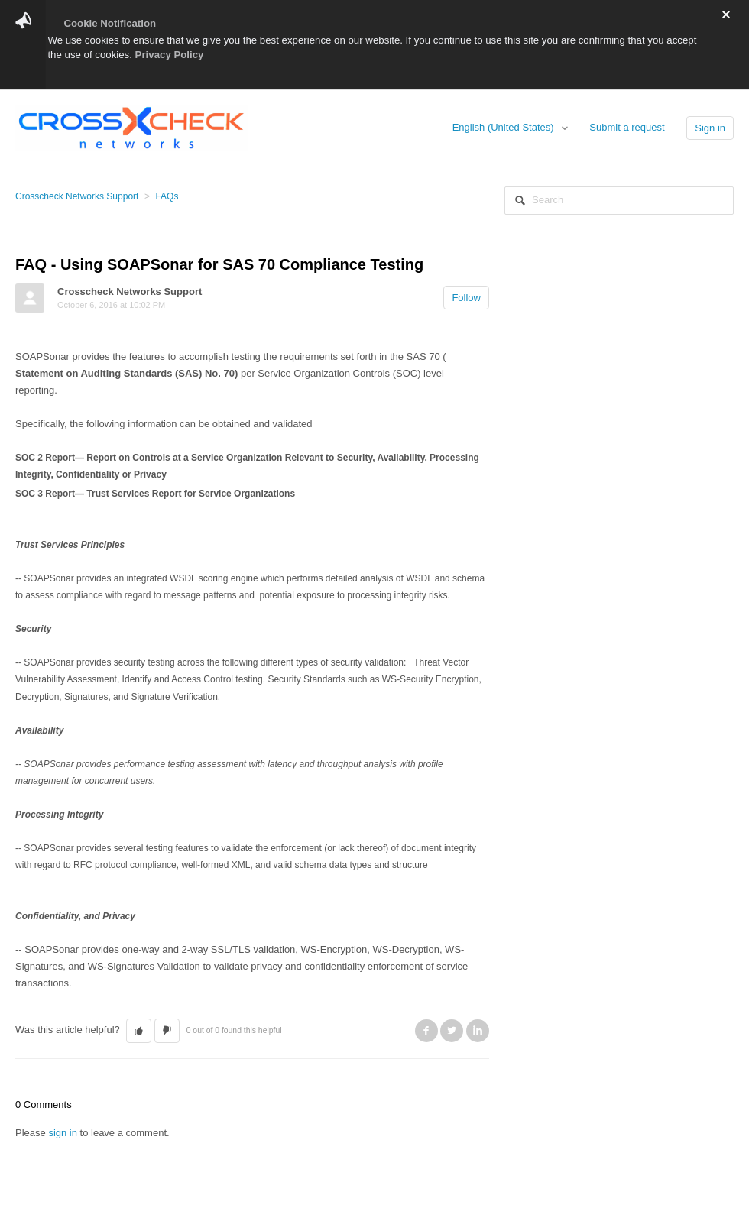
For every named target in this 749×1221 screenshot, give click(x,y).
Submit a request (626, 127)
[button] (138, 1031)
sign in (62, 1132)
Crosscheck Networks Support (76, 196)
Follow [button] (466, 297)
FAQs (166, 196)
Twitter (451, 1030)
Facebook (426, 1030)
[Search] (619, 200)
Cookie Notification (109, 23)
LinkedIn (477, 1030)
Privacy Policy (169, 54)
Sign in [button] (710, 128)
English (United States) (504, 127)
